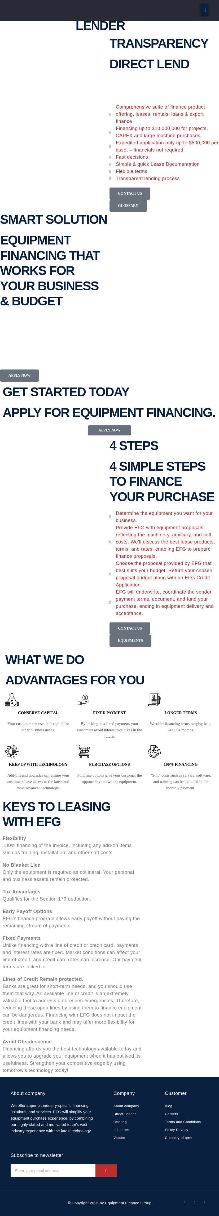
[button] (204, 10)
